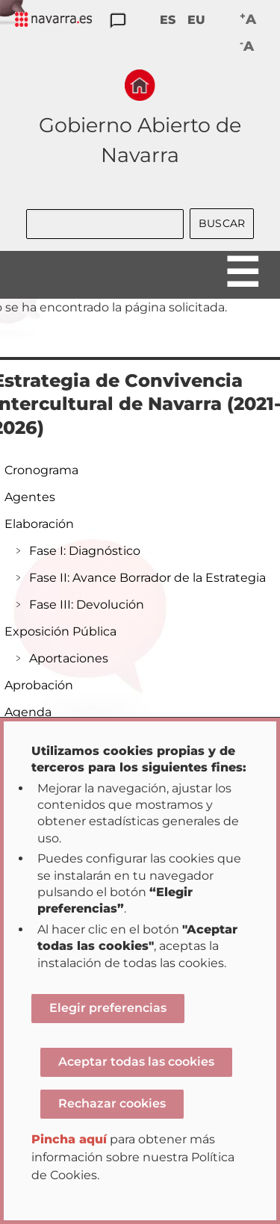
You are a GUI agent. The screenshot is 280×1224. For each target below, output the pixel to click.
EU (196, 20)
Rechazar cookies (112, 1103)
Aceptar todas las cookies (136, 1061)
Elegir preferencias (108, 1008)
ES (167, 20)
